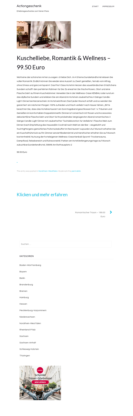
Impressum (108, 6)
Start (95, 6)
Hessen (23, 304)
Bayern (23, 272)
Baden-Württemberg (30, 265)
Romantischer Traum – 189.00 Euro (90, 214)
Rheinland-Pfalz (27, 330)
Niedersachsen (27, 317)
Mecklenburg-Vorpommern (32, 310)
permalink (76, 171)
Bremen (23, 291)
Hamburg (24, 297)
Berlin (22, 278)
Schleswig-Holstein (29, 349)
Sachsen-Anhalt (27, 343)
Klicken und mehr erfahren (42, 194)
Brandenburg (26, 284)
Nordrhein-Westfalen (48, 171)
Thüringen (24, 356)
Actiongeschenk (29, 6)
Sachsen (23, 336)
